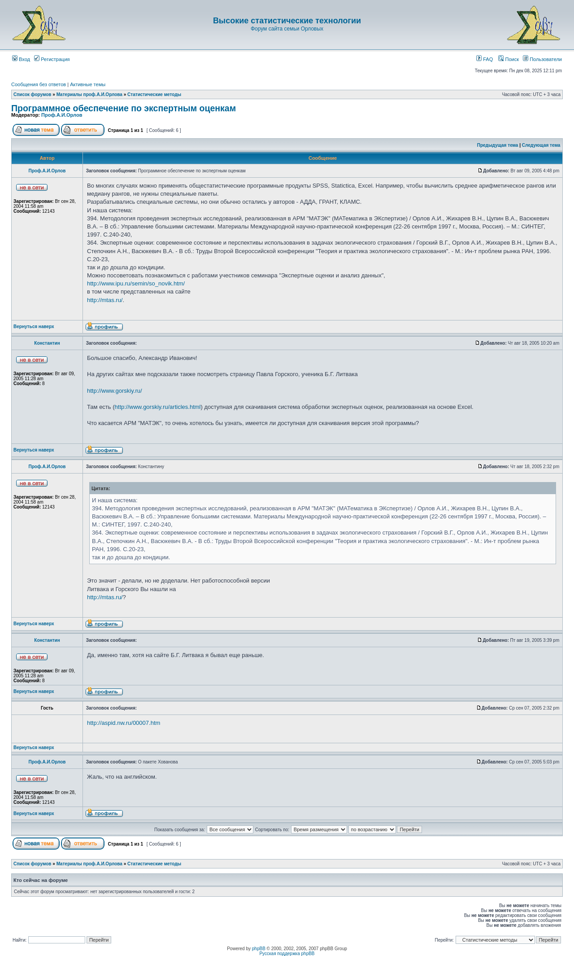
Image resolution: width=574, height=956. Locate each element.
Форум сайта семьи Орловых (287, 29)
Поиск (508, 59)
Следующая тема (541, 145)
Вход (21, 59)
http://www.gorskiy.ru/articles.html (158, 406)
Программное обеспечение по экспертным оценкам (123, 108)
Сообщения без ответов (38, 84)
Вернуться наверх (33, 326)
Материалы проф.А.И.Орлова (89, 94)
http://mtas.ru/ (104, 300)
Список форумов (32, 94)
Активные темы (87, 84)
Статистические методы (154, 94)
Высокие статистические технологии (287, 20)
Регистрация (52, 59)
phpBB (258, 948)
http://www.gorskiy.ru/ (114, 390)
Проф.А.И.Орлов (61, 115)
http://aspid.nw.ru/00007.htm (123, 722)
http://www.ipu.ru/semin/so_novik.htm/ (136, 283)
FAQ (484, 59)
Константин (47, 343)
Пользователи (542, 59)
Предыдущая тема (497, 145)
